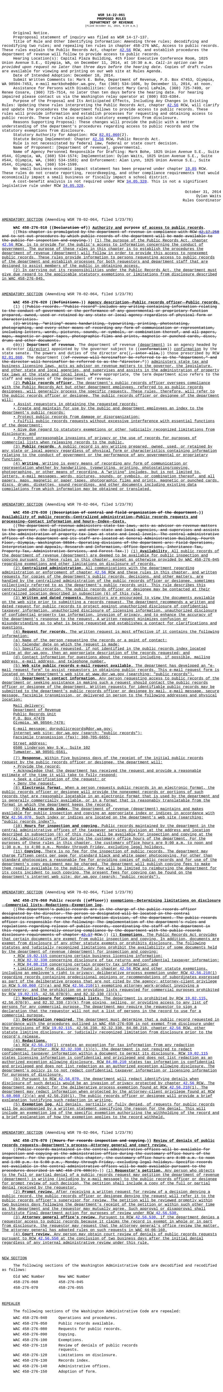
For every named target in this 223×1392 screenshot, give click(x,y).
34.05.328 (136, 182)
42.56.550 (48, 1238)
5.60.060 (27, 986)
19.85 (191, 169)
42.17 (86, 935)
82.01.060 (109, 135)
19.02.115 (37, 956)
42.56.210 (200, 973)
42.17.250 (209, 232)
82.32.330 (37, 960)
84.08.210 (37, 964)
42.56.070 (21, 817)
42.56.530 (166, 1213)
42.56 (125, 50)
